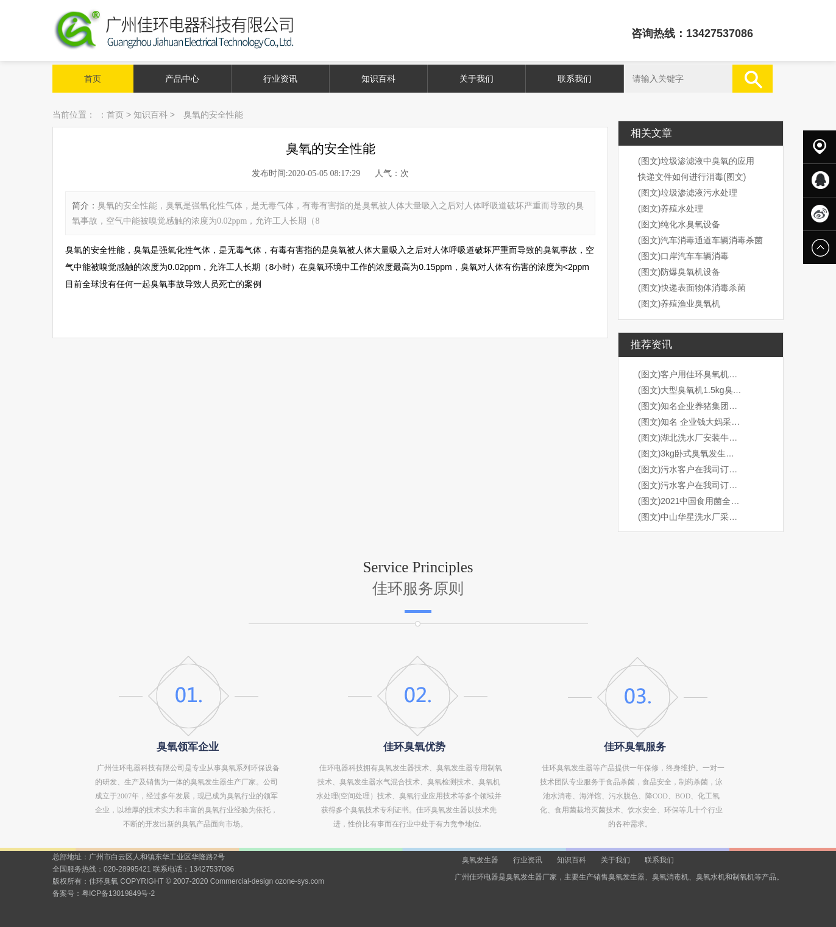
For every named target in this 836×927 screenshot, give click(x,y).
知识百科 (378, 78)
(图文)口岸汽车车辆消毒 (683, 256)
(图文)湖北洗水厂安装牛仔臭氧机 (690, 437)
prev (90, 463)
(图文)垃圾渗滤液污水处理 (687, 192)
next (745, 463)
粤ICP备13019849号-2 (118, 893)
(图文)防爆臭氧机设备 (679, 272)
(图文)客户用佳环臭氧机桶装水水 (690, 374)
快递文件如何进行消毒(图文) (692, 177)
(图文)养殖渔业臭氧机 (679, 303)
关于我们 (476, 78)
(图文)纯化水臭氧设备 (679, 224)
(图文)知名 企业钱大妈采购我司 (690, 422)
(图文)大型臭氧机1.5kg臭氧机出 (690, 390)
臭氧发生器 (480, 860)
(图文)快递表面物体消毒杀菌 (692, 288)
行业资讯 (280, 78)
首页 (92, 78)
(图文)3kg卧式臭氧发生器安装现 (690, 453)
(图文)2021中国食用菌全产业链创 (690, 501)
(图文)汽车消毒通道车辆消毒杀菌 (700, 240)
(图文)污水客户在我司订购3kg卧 (690, 469)
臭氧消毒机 (670, 877)
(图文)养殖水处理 (670, 208)
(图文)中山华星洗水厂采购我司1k (690, 517)
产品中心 (182, 78)
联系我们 (575, 78)
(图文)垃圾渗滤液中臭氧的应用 (696, 161)
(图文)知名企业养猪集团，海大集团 (690, 406)
